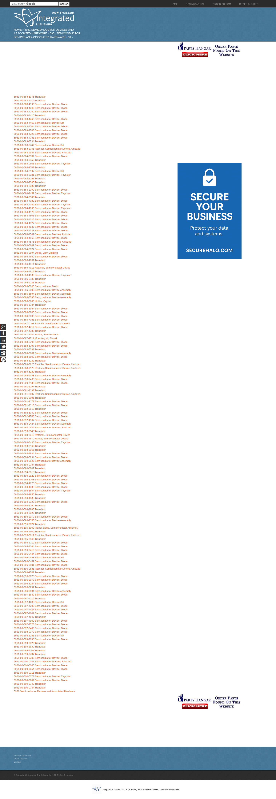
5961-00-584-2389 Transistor (30, 185)
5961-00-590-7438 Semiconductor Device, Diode (40, 382)
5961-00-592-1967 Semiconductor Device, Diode (40, 420)
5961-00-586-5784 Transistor (30, 304)
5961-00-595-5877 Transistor (30, 524)
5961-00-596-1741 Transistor (30, 572)
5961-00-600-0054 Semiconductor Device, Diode (40, 669)
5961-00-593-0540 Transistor (30, 431)
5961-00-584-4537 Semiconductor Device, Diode (40, 226)
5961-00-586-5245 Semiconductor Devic (36, 286)
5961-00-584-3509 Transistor (30, 197)
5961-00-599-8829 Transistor (30, 643)
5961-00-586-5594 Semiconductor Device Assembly (42, 293)
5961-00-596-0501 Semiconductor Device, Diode (40, 564)
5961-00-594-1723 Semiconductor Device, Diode (40, 483)
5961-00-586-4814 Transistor (30, 264)
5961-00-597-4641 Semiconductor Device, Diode (40, 613)
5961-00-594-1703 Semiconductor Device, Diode (40, 479)
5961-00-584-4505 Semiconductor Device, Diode (40, 215)
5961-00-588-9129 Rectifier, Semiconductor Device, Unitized (47, 368)
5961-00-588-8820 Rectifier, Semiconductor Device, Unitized (47, 364)
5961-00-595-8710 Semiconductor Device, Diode (40, 542)
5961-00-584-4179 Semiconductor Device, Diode (40, 212)
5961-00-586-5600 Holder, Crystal (32, 301)
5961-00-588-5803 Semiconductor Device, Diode (40, 356)
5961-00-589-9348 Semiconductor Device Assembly (42, 375)
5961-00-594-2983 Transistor (30, 509)
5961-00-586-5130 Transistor (30, 278)
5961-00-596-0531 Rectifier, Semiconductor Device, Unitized (47, 568)
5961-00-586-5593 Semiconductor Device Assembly (42, 290)
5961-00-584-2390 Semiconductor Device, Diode (40, 189)
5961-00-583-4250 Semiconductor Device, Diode (40, 111)
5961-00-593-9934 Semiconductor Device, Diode (40, 453)
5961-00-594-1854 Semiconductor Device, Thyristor (42, 490)
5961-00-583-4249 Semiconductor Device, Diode (40, 108)
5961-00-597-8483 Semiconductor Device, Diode (40, 628)
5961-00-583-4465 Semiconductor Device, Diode (40, 119)
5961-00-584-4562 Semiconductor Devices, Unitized (42, 234)
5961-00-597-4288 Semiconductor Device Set (39, 602)
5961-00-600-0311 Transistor (30, 672)
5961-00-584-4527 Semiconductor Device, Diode (40, 223)
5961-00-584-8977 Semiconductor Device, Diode (40, 249)
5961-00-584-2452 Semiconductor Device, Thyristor (42, 193)
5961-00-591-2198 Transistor (30, 390)
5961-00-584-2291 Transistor (30, 178)
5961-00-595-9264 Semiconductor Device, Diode (40, 546)
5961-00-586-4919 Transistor (30, 271)
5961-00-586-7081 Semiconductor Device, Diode (40, 319)
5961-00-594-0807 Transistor (30, 468)
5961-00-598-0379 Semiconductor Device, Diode (40, 631)
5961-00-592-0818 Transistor (30, 408)
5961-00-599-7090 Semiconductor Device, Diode (40, 639)
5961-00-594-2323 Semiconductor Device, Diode (40, 501)
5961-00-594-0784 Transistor (30, 464)
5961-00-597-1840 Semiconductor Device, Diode (40, 594)
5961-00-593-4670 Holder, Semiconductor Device (41, 438)
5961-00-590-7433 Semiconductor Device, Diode (40, 379)
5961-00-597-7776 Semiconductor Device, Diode (40, 624)
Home (18, 29)
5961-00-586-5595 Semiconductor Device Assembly (42, 297)
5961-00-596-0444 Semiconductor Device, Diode (40, 553)
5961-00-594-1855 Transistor (30, 494)
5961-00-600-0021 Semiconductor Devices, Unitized (42, 661)
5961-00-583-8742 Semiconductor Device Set (39, 145)
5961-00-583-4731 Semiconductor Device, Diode (40, 137)
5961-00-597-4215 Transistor (30, 598)
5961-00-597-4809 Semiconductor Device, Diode (40, 620)
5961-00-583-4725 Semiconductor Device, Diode (40, 133)
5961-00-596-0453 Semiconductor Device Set (39, 557)
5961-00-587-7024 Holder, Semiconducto (36, 334)
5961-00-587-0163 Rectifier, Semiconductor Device (42, 323)
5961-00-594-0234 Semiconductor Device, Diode (40, 457)
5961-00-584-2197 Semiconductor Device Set (39, 171)
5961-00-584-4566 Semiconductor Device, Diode (40, 237)
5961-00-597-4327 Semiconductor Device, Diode (40, 609)
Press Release (20, 758)
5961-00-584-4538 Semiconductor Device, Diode (40, 230)
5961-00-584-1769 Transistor (30, 167)
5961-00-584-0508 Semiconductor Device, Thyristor (42, 163)
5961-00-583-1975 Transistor (30, 96)
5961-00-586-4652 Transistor (30, 260)
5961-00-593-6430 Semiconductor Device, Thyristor (42, 442)
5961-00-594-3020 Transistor (30, 512)
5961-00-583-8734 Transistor (30, 141)
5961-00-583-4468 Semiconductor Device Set (39, 122)
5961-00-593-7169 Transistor (30, 446)
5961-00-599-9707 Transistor (30, 654)
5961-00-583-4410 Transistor (30, 115)
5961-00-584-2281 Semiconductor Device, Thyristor (42, 174)
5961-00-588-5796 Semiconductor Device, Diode (40, 342)
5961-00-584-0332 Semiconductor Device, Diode (40, 156)
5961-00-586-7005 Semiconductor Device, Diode (40, 316)
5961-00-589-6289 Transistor (30, 371)
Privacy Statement (22, 755)
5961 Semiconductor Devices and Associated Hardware (44, 691)
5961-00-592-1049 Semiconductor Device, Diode (40, 412)
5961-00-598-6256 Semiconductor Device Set (39, 635)
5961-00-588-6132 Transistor (30, 360)
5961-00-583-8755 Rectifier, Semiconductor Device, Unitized (47, 148)
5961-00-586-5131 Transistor (30, 282)
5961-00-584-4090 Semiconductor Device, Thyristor (42, 208)
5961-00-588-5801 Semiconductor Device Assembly (42, 353)
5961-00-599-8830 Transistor (30, 646)
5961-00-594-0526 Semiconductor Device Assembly (42, 460)
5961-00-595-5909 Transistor (30, 531)
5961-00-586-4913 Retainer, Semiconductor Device (42, 267)
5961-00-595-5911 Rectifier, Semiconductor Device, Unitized (47, 535)
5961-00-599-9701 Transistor (30, 650)
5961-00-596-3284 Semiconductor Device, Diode (40, 583)
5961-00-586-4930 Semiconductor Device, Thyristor (42, 275)
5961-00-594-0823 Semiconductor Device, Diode (40, 475)
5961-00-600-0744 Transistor (30, 687)
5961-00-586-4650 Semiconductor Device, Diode (40, 256)
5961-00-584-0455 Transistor (30, 160)
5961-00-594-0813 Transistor (30, 472)
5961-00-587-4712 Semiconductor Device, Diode (40, 327)
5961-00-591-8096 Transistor (30, 397)
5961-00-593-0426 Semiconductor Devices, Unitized (42, 427)
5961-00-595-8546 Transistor (30, 539)
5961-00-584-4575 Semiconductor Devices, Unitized (42, 241)
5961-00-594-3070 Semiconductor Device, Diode (40, 516)
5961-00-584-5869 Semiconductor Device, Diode (40, 245)
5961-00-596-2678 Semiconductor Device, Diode (40, 576)
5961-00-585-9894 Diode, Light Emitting (36, 252)
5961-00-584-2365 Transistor (30, 182)
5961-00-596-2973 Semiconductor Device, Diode (40, 579)
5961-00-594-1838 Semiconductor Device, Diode (40, 487)
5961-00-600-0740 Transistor (30, 683)
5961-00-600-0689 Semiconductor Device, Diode (40, 680)
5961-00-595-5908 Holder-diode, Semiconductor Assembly (46, 527)
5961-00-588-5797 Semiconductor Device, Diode (40, 345)
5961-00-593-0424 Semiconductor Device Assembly (42, 423)
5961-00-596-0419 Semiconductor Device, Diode (40, 550)
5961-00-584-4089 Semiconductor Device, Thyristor (42, 204)
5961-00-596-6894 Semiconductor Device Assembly (42, 591)
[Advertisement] (95, 68)
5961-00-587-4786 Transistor (30, 330)
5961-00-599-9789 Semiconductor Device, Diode (40, 657)
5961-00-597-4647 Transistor (30, 616)
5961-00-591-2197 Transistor (30, 386)
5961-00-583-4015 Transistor (30, 100)
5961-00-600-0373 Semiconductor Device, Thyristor (42, 676)
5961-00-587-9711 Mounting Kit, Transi (35, 338)
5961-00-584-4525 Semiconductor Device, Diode (40, 219)
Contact (17, 762)
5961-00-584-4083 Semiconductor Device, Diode (40, 200)
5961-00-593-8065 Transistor (30, 449)
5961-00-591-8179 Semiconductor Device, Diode (40, 401)
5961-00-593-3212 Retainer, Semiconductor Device (42, 435)
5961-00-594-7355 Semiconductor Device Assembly (42, 520)
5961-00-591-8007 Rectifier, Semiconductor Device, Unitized (47, 394)
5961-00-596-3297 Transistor (30, 587)
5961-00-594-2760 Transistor (30, 505)
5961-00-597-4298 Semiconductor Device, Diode (40, 605)
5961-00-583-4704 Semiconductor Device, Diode (40, 126)
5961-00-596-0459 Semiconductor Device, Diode (40, 561)
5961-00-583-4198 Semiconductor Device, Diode (40, 104)
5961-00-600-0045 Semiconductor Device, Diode (40, 665)
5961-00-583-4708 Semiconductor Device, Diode (40, 130)
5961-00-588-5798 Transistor (30, 349)
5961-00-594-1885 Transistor (30, 498)
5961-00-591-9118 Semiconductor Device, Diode (40, 405)
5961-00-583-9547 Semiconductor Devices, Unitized (42, 152)
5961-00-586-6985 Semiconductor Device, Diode (40, 312)
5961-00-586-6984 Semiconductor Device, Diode (40, 308)
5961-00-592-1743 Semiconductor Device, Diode (40, 416)
